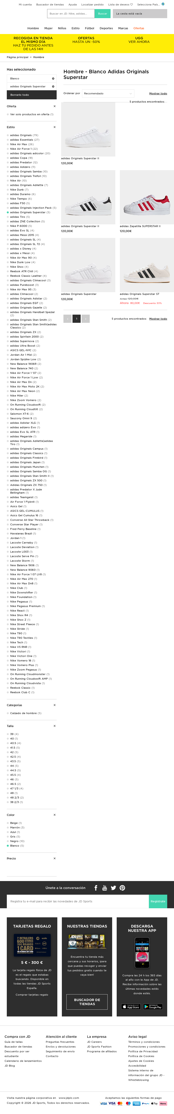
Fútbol (89, 28)
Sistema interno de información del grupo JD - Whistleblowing (146, 1075)
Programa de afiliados (102, 1051)
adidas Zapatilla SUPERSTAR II (140, 226)
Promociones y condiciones (146, 1046)
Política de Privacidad (143, 1051)
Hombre (33, 28)
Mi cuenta (25, 4)
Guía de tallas (14, 1041)
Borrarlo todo (19, 94)
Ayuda (72, 4)
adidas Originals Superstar (32, 86)
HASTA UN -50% (86, 40)
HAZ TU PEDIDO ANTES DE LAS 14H (33, 43)
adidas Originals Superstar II (80, 158)
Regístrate (158, 901)
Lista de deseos (118, 4)
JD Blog (10, 1065)
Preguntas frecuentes (60, 1041)
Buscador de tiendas (50, 4)
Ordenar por (71, 93)
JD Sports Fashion (99, 1046)
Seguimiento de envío (60, 1051)
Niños (62, 28)
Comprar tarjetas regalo (32, 994)
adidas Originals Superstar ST (139, 294)
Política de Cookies (141, 1056)
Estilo (76, 28)
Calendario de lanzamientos (23, 1061)
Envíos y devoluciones (61, 1046)
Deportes (106, 28)
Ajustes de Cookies (141, 1061)
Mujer (48, 28)
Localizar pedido (92, 4)
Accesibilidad (137, 1065)
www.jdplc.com (68, 1097)
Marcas (123, 28)
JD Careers (94, 1041)
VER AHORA (139, 40)
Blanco (32, 78)
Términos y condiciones (144, 1041)
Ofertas (138, 28)
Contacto (52, 1056)
